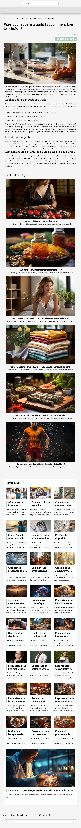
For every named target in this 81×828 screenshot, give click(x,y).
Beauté (6, 815)
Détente (20, 815)
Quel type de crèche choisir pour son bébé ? (40, 636)
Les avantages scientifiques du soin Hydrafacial (64, 668)
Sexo (13, 815)
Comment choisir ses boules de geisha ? (40, 221)
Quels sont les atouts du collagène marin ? (17, 636)
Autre (13, 18)
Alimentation (31, 815)
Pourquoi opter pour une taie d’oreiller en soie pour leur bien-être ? (40, 367)
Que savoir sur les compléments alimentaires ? (40, 270)
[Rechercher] (40, 3)
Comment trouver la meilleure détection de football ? (40, 464)
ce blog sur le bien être (59, 106)
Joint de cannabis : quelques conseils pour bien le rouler (40, 415)
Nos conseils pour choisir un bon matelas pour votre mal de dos (40, 318)
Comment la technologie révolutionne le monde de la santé (40, 790)
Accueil (6, 18)
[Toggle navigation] (6, 10)
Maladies (43, 815)
